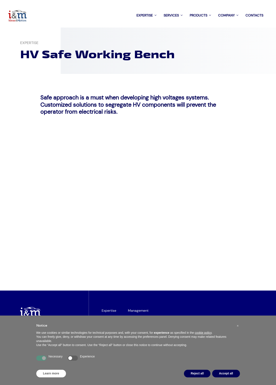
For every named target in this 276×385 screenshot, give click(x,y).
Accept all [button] (226, 373)
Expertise (147, 15)
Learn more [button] (51, 373)
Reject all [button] (197, 373)
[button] (237, 325)
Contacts (254, 15)
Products (202, 15)
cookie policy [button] (203, 332)
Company (229, 15)
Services (174, 15)
